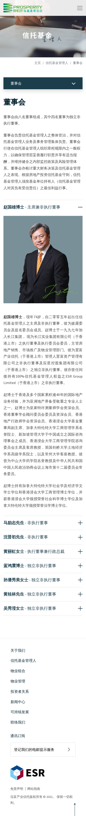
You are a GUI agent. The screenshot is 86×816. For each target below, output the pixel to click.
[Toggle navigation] (80, 8)
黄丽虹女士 (33, 551)
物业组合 (18, 670)
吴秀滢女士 (29, 608)
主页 (37, 63)
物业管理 (18, 681)
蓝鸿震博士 (29, 565)
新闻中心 (18, 701)
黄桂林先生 (29, 594)
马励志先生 (25, 522)
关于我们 (18, 650)
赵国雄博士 (31, 207)
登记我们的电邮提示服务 (34, 749)
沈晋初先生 (25, 537)
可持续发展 (20, 712)
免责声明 (16, 788)
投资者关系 (20, 691)
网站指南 (33, 788)
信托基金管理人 (57, 63)
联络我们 (18, 722)
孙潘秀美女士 (31, 579)
